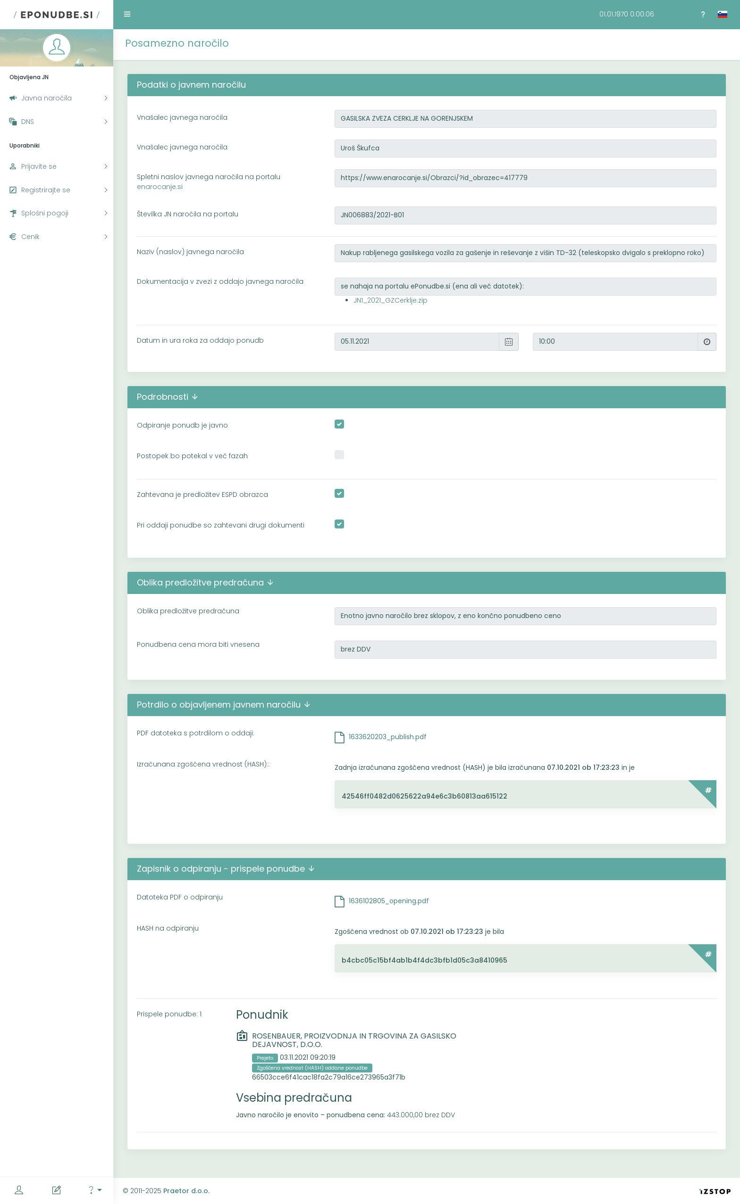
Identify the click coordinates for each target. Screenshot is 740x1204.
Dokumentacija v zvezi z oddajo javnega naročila (220, 281)
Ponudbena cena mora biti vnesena (198, 644)
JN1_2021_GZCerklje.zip (390, 300)
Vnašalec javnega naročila (182, 117)
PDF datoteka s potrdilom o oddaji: (195, 733)
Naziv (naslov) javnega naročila (190, 251)
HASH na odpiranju (168, 928)
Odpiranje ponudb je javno (182, 425)
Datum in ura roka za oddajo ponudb (200, 340)
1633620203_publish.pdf (388, 737)
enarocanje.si (160, 186)
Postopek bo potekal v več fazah (192, 456)
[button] (94, 1190)
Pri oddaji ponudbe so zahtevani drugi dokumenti (220, 525)
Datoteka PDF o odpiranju (180, 897)
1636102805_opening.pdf (389, 901)
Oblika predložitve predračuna (188, 611)
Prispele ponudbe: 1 (169, 1014)
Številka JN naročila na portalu (187, 214)
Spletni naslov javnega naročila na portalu (208, 181)
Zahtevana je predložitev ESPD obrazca (202, 494)
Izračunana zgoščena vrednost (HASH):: (203, 764)
